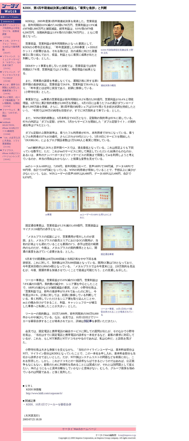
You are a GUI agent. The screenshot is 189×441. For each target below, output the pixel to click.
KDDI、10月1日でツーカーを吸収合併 (48, 404)
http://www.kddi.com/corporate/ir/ (44, 393)
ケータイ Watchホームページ (79, 429)
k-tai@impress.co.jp (127, 435)
